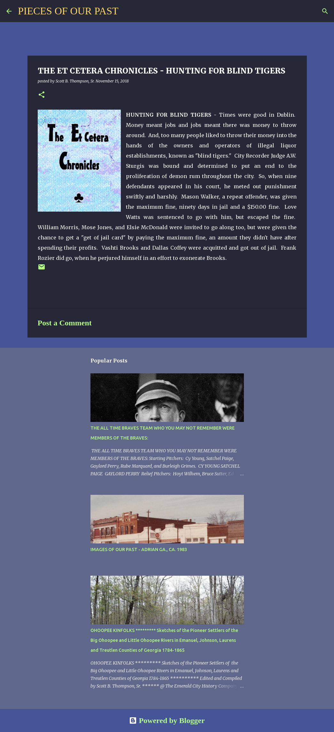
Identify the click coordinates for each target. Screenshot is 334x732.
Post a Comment (65, 323)
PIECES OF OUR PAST (68, 11)
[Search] (127, 11)
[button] (41, 95)
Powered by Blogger (167, 720)
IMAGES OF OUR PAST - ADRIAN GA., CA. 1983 (138, 549)
